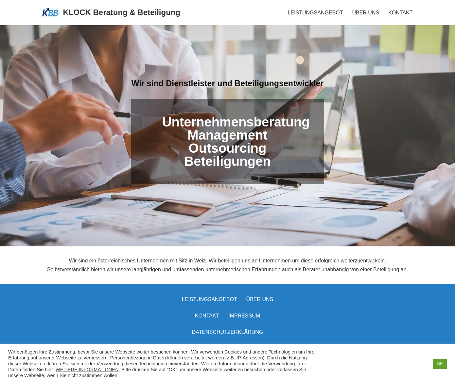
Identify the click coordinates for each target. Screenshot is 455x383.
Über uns (259, 299)
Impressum (244, 315)
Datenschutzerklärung (227, 332)
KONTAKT (400, 12)
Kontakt (207, 315)
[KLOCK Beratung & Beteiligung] (111, 12)
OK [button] (440, 363)
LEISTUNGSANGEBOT (315, 12)
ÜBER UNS (365, 12)
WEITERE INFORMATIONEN (87, 369)
